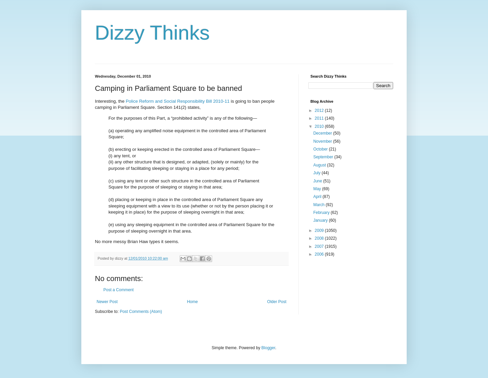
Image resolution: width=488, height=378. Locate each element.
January (321, 220)
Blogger (268, 347)
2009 (320, 230)
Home (192, 301)
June (318, 181)
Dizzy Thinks (152, 32)
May (317, 188)
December (323, 133)
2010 (320, 126)
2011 (320, 118)
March (319, 204)
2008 (320, 238)
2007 (320, 246)
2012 (320, 110)
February (321, 212)
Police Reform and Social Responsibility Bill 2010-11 (177, 101)
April (317, 196)
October (321, 149)
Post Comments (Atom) (141, 311)
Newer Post (107, 301)
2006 (320, 254)
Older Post (276, 301)
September (323, 157)
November (323, 141)
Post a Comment (118, 289)
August (320, 165)
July (317, 173)
